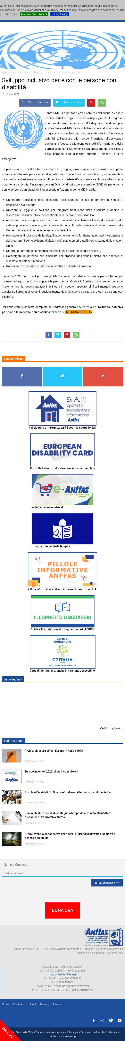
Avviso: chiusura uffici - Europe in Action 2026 (54, 750)
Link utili (31, 1004)
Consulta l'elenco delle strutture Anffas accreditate (62, 468)
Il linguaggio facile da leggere (51, 546)
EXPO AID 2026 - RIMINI (41, 688)
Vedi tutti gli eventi (111, 728)
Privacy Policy (59, 14)
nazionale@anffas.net (62, 974)
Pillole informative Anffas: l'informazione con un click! (62, 589)
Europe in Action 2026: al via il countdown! (51, 771)
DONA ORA (62, 910)
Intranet (57, 1004)
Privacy (44, 1004)
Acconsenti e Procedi (34, 14)
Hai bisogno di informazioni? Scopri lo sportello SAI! (62, 427)
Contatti (17, 1004)
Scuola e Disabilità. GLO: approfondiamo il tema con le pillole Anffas (68, 792)
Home (5, 1004)
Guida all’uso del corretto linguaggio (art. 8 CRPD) (63, 629)
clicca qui (58, 312)
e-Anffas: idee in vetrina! (47, 507)
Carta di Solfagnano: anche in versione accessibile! (63, 670)
